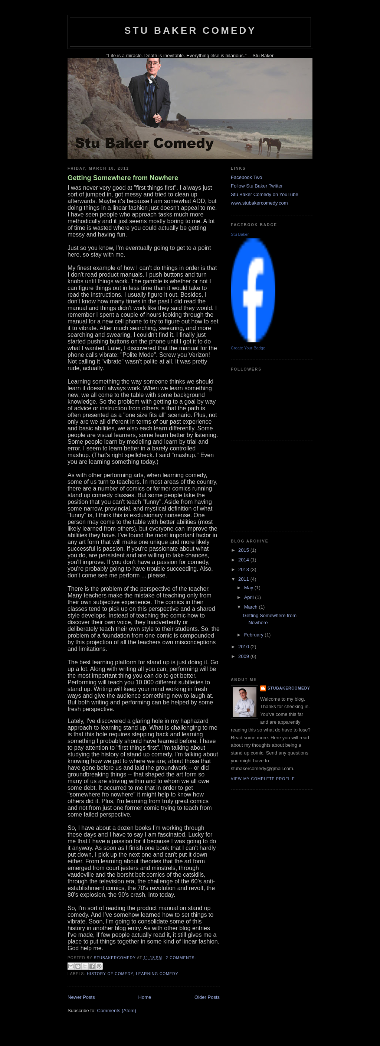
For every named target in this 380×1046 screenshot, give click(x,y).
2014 (244, 560)
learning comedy (157, 974)
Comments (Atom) (116, 1010)
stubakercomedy (289, 688)
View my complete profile (263, 779)
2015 (244, 550)
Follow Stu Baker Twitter (257, 186)
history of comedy (110, 974)
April (249, 597)
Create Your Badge (248, 348)
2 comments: (181, 958)
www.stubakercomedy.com (259, 203)
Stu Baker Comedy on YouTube (264, 194)
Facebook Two (246, 177)
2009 (244, 656)
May (249, 587)
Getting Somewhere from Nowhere (123, 178)
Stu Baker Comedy (190, 30)
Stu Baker (240, 234)
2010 (244, 646)
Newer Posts (81, 997)
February (254, 635)
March (251, 607)
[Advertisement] (268, 484)
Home (144, 997)
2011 (244, 579)
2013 (244, 569)
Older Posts (207, 997)
